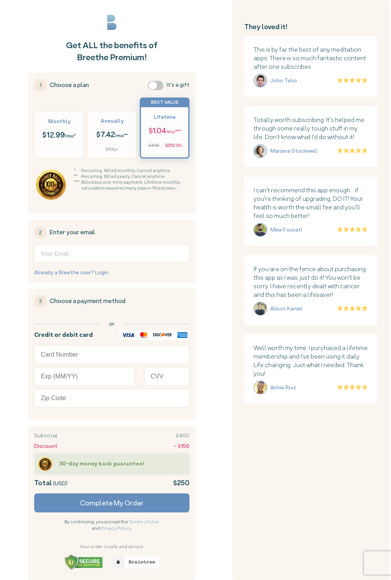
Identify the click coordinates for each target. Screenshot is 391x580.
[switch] (155, 85)
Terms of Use (144, 521)
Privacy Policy (115, 528)
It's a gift (178, 85)
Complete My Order (112, 503)
